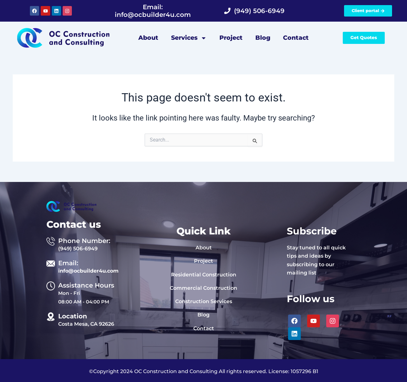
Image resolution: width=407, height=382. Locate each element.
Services (189, 38)
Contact (296, 37)
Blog (262, 37)
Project (231, 37)
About (148, 37)
